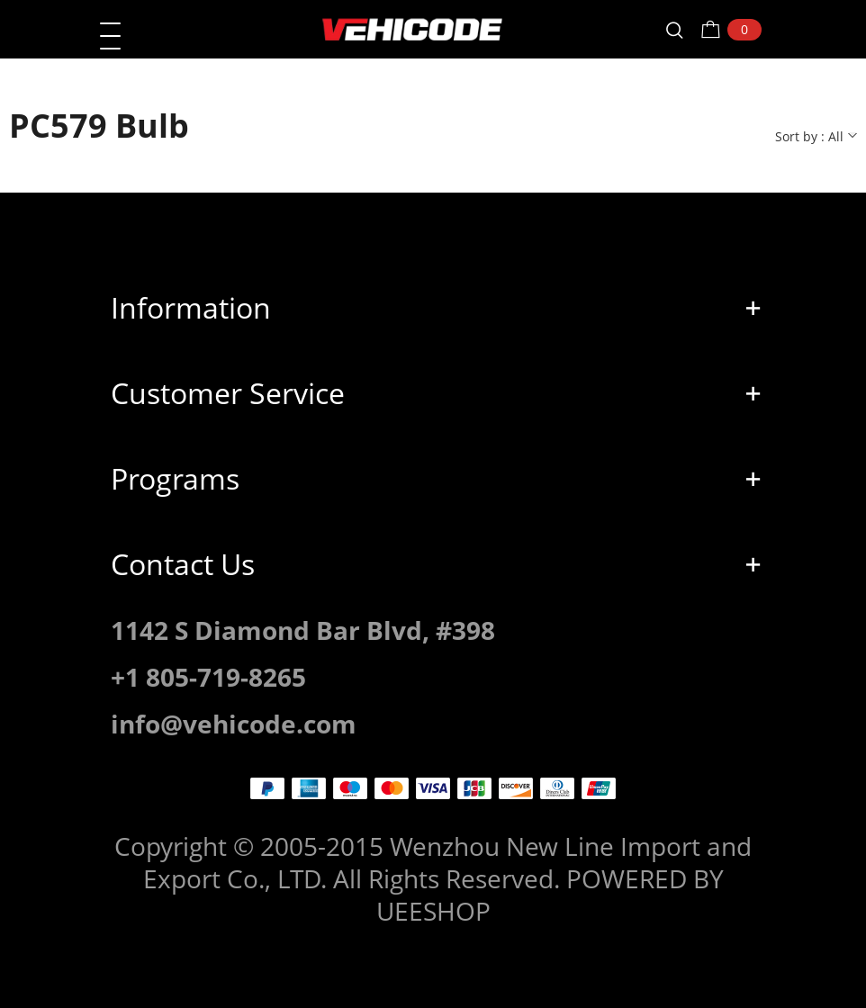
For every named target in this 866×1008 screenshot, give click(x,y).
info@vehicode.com (233, 723)
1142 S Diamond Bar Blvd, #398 (303, 630)
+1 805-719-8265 (208, 677)
